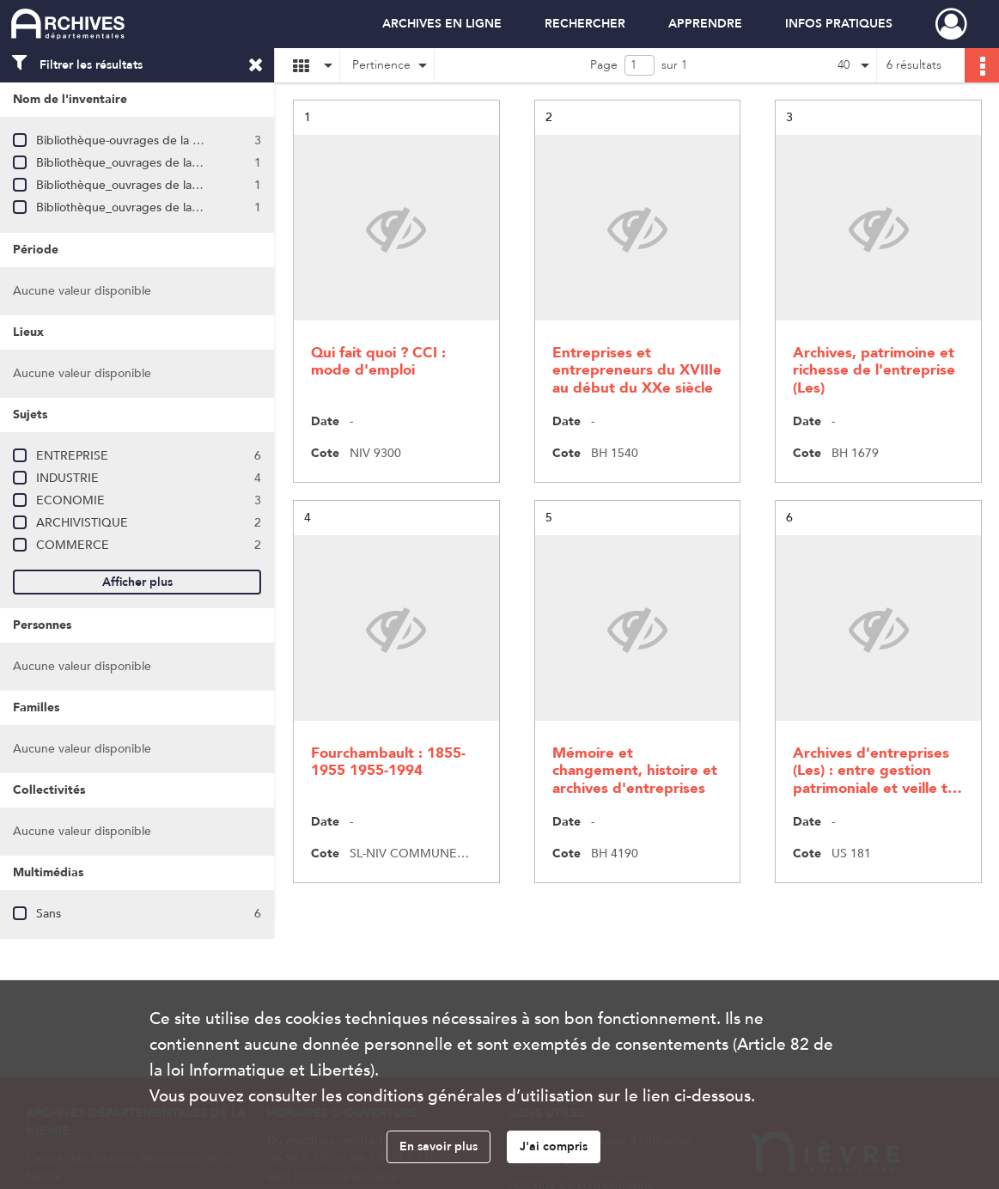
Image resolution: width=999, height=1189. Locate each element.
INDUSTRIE (67, 478)
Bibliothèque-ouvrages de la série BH (137, 140)
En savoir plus (438, 1146)
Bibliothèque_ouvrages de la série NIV (140, 185)
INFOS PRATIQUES (838, 23)
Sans (48, 913)
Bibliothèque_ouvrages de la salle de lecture (156, 163)
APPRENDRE (705, 23)
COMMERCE (72, 545)
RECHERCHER (585, 23)
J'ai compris (554, 1146)
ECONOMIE (70, 500)
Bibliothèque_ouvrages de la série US (138, 207)
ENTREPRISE (72, 456)
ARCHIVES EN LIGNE (442, 23)
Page (604, 65)
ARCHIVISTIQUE (82, 523)
